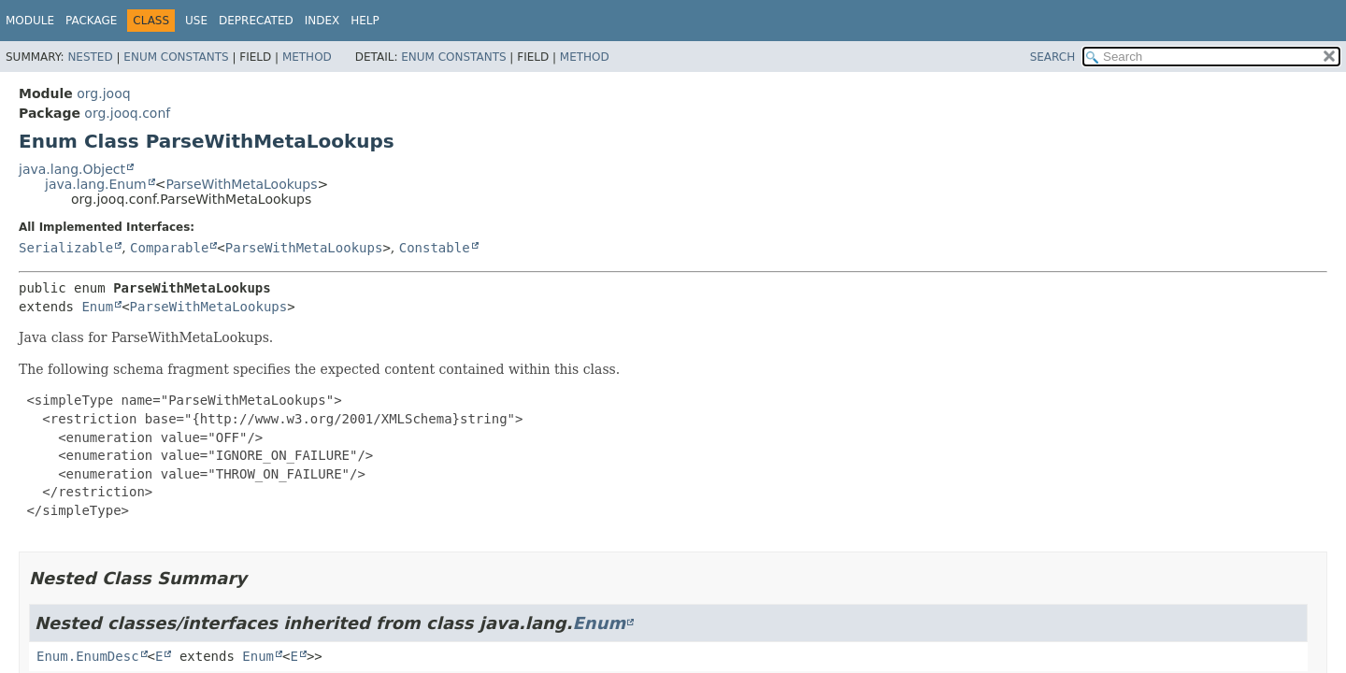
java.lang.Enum (96, 184)
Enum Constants (175, 57)
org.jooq (103, 93)
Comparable (169, 247)
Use (196, 20)
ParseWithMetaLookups (241, 184)
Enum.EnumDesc (87, 656)
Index (322, 20)
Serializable (66, 247)
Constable (434, 247)
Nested (89, 57)
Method (307, 57)
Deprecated (256, 20)
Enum (97, 306)
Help (365, 20)
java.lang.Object (72, 169)
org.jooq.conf (127, 113)
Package (91, 20)
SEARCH (1053, 57)
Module (30, 20)
